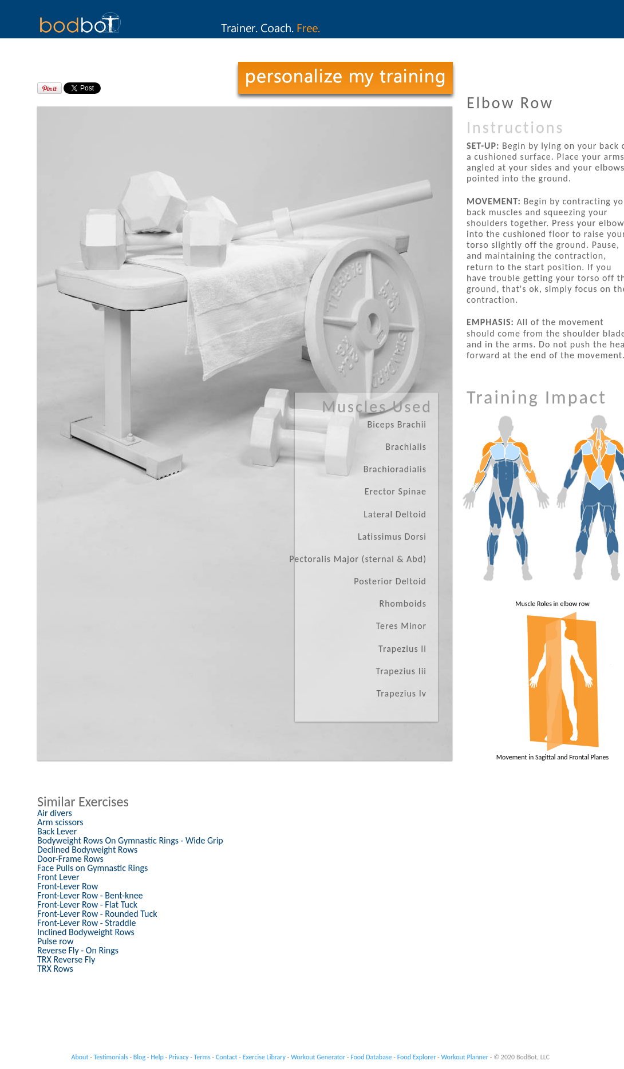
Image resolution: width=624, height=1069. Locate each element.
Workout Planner (464, 1057)
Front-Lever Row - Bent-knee (90, 895)
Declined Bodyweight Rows (87, 849)
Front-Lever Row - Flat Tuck (87, 904)
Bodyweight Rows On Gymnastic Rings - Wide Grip (130, 840)
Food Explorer (416, 1057)
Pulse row (55, 941)
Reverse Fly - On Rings (78, 950)
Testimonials (111, 1057)
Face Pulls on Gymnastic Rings (92, 867)
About (80, 1057)
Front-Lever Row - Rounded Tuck (97, 913)
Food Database (371, 1057)
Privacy (179, 1057)
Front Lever (58, 877)
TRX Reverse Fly (66, 959)
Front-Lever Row (67, 886)
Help (157, 1057)
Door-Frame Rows (70, 858)
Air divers (54, 812)
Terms (202, 1057)
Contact (227, 1057)
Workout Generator (318, 1057)
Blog (139, 1057)
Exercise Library (264, 1057)
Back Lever (57, 831)
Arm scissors (60, 822)
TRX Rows (55, 968)
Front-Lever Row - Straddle (86, 922)
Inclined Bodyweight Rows (86, 932)
